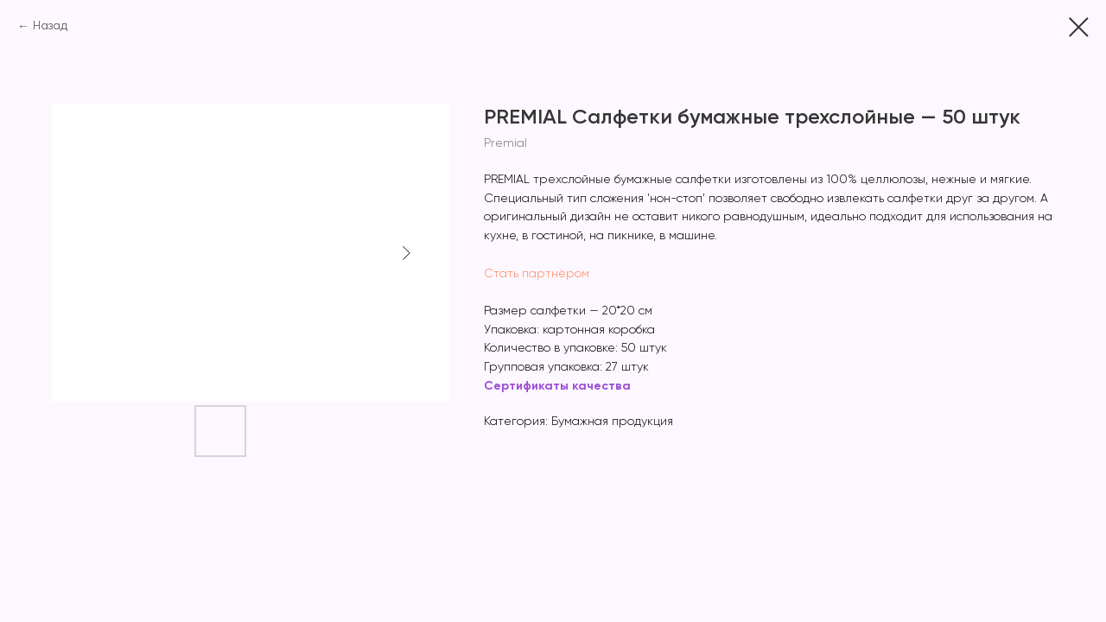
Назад (50, 26)
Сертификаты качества (557, 386)
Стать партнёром (536, 274)
